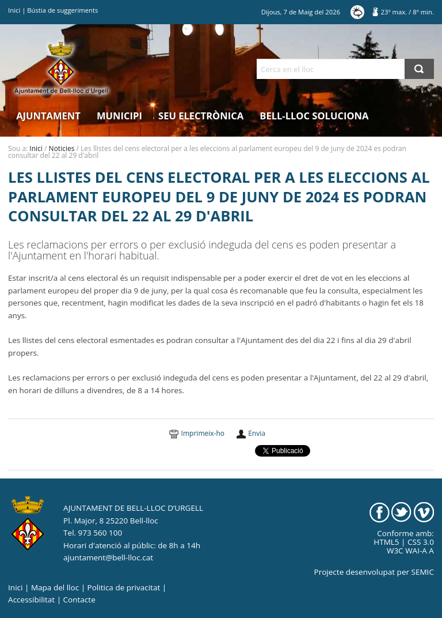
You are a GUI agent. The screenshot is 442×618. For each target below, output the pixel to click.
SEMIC (422, 572)
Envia (256, 433)
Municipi (119, 115)
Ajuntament (48, 115)
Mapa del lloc (55, 587)
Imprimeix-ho (202, 433)
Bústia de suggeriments (62, 10)
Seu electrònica (200, 115)
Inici (14, 10)
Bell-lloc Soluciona (314, 115)
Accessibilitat (31, 599)
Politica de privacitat (124, 587)
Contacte (79, 599)
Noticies (62, 148)
